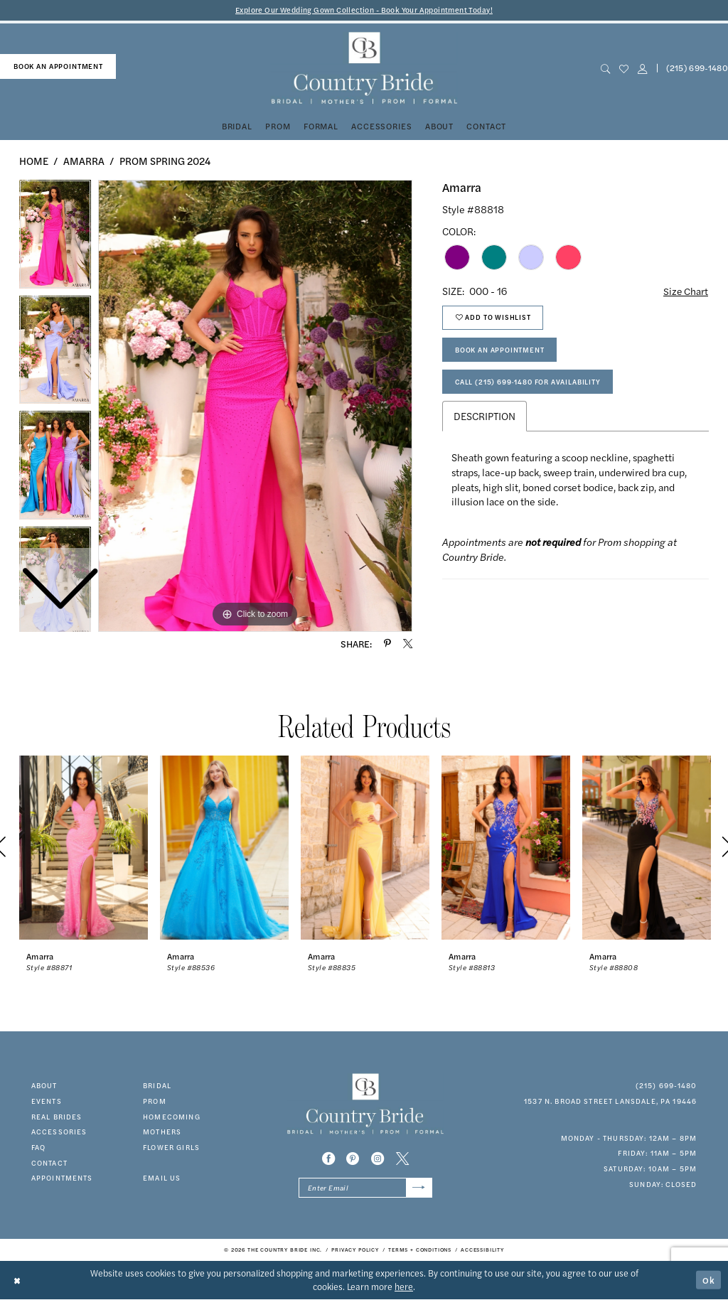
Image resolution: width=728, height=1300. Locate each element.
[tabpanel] (255, 406)
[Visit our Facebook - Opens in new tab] (328, 1159)
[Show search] (605, 68)
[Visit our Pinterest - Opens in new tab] (352, 1159)
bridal (157, 1085)
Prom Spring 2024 (164, 161)
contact (49, 1163)
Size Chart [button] (685, 291)
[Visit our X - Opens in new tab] (402, 1159)
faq (38, 1147)
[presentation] (83, 848)
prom (154, 1101)
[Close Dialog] (17, 1280)
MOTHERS (162, 1132)
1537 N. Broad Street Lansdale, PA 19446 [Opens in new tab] (610, 1101)
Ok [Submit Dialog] (708, 1280)
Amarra (84, 161)
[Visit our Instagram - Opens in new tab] (377, 1159)
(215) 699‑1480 (666, 1085)
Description (484, 419)
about (44, 1085)
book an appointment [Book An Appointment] (58, 66)
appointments (62, 1178)
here (404, 1287)
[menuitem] (58, 67)
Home (33, 161)
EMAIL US (162, 1178)
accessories (59, 1132)
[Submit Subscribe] (418, 1188)
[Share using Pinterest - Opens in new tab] (387, 643)
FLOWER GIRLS (171, 1147)
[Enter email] (365, 1188)
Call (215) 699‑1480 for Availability (528, 384)
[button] (642, 68)
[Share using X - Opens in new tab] (407, 643)
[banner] (363, 68)
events (46, 1101)
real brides (56, 1117)
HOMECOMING (171, 1117)
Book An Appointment (500, 351)
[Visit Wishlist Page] (623, 68)
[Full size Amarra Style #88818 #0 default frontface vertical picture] (255, 406)
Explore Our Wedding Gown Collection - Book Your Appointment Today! (364, 10)
